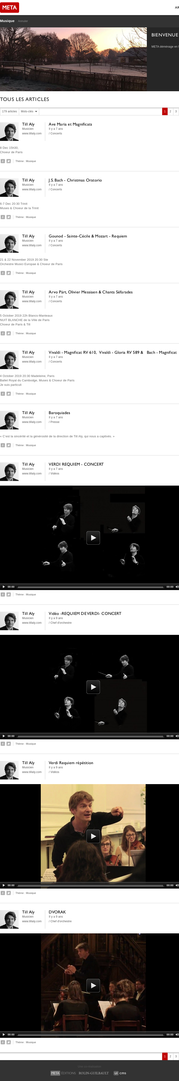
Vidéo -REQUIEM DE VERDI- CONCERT (85, 613)
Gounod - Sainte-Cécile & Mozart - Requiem (88, 236)
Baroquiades (59, 412)
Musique (7, 21)
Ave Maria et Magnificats (70, 124)
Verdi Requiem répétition (71, 762)
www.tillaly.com (31, 133)
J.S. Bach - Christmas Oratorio (75, 180)
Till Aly (28, 124)
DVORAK (57, 911)
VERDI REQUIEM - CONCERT (76, 464)
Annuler (23, 21)
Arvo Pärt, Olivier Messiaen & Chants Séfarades (91, 291)
